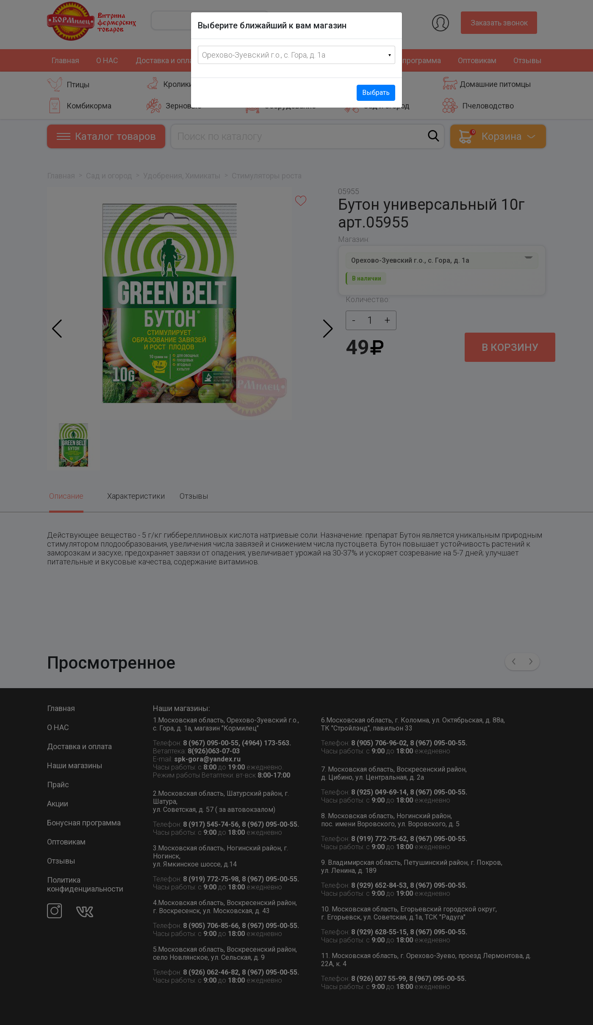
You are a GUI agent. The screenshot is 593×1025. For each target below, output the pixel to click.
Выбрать (376, 93)
